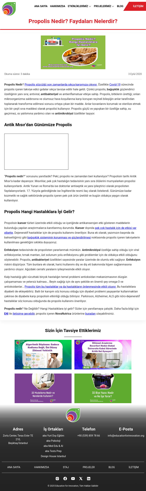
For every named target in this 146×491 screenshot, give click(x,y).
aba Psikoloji (53, 440)
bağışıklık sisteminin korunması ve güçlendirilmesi (59, 237)
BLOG (120, 6)
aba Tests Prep (53, 451)
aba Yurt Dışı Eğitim (53, 435)
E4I (6, 313)
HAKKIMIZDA (57, 6)
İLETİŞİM (138, 6)
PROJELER (89, 467)
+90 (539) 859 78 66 (88, 435)
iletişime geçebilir (24, 313)
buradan (90, 313)
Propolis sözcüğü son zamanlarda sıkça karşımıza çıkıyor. (61, 84)
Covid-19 (115, 84)
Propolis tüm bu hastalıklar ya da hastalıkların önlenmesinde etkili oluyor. (70, 286)
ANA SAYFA (41, 6)
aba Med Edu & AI (53, 446)
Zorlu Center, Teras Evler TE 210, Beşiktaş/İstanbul (18, 439)
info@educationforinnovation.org (126, 435)
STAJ (66, 467)
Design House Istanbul (53, 456)
